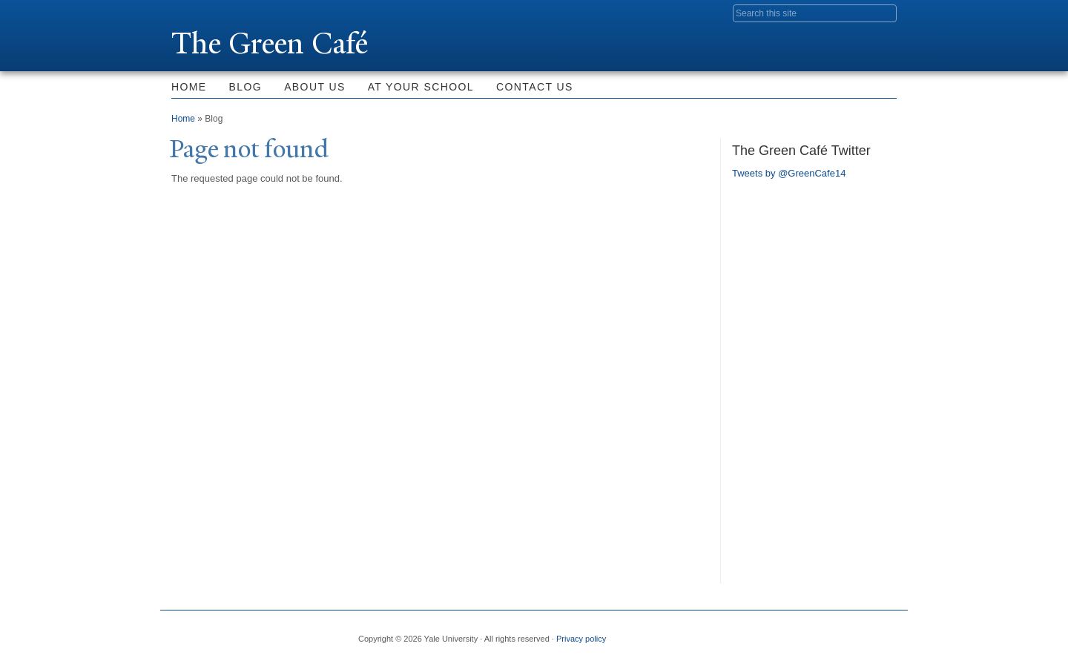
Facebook (741, 633)
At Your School (421, 87)
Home (189, 87)
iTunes (848, 633)
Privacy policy (581, 638)
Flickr (813, 633)
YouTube (885, 633)
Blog (246, 87)
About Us (315, 87)
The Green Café (269, 43)
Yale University (212, 12)
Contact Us (534, 87)
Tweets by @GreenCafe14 (789, 173)
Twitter (776, 633)
